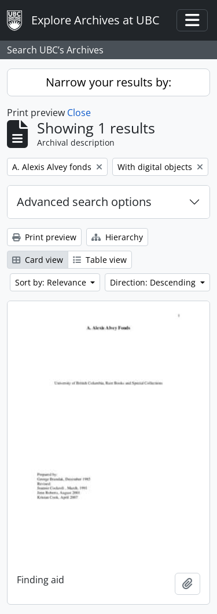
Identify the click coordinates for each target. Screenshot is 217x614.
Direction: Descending (154, 282)
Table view (100, 259)
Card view (37, 259)
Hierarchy (117, 237)
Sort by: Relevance (52, 282)
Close (79, 112)
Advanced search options (84, 202)
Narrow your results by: (108, 82)
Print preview (44, 237)
